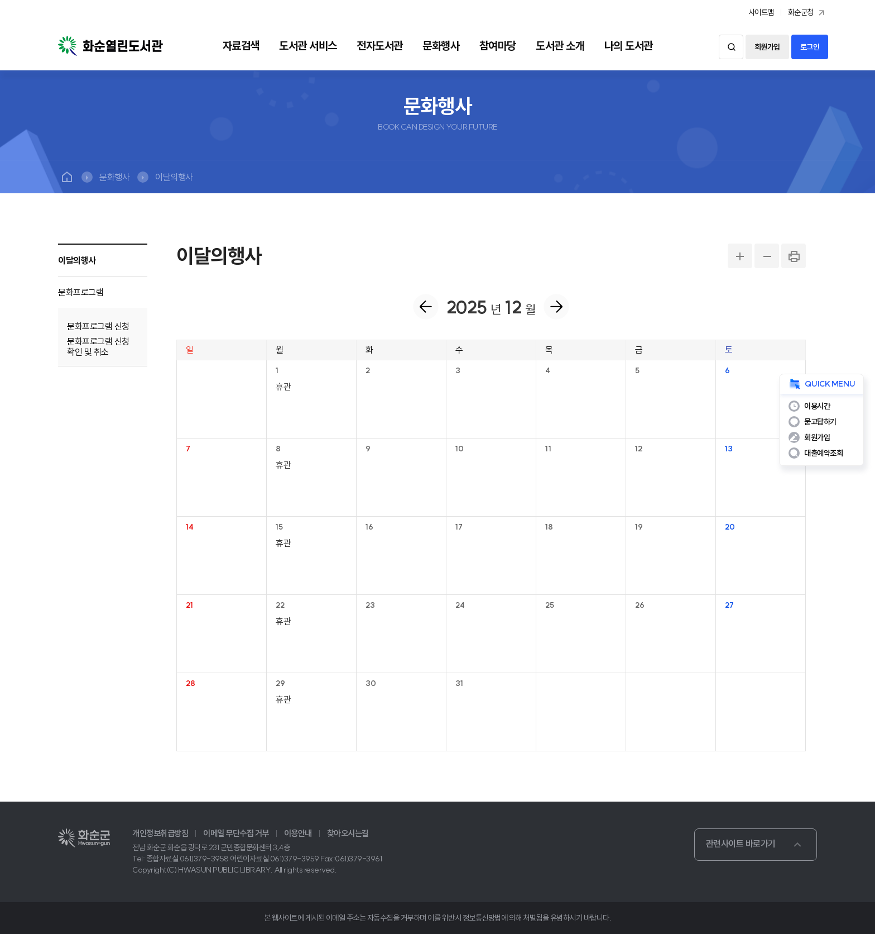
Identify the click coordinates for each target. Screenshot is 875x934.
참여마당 (497, 46)
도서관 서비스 (308, 46)
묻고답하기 (820, 422)
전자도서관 (380, 46)
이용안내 (298, 833)
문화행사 (440, 46)
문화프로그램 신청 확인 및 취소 (98, 347)
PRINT (793, 256)
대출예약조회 (823, 453)
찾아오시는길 (348, 833)
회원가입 (767, 47)
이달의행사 (174, 177)
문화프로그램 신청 (98, 326)
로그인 (810, 47)
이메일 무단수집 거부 (236, 833)
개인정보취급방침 (160, 833)
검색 (731, 47)
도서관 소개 (560, 46)
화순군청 (808, 12)
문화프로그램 (80, 292)
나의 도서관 (628, 46)
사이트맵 (761, 12)
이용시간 (817, 406)
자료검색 (241, 46)
